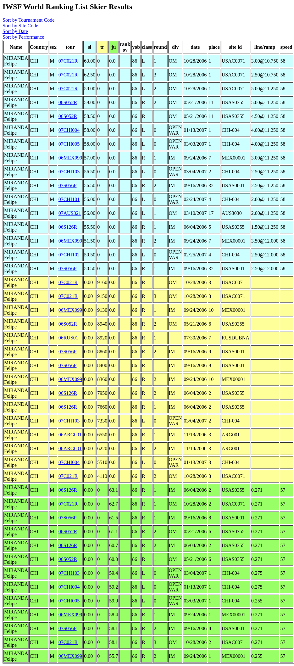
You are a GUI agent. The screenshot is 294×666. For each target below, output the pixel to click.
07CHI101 (69, 199)
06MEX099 (70, 157)
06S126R (67, 227)
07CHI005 (69, 144)
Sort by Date (15, 31)
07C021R (68, 61)
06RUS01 (68, 337)
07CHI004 (69, 130)
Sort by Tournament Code (28, 20)
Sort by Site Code (20, 25)
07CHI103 (69, 171)
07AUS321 (69, 213)
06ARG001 (70, 434)
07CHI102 (69, 254)
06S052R (67, 102)
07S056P (67, 185)
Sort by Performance (23, 37)
